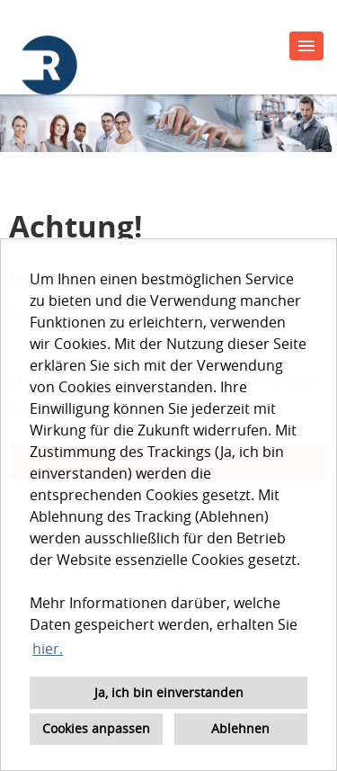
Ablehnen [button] (240, 728)
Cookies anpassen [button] (96, 728)
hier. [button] (47, 649)
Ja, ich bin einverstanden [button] (169, 692)
